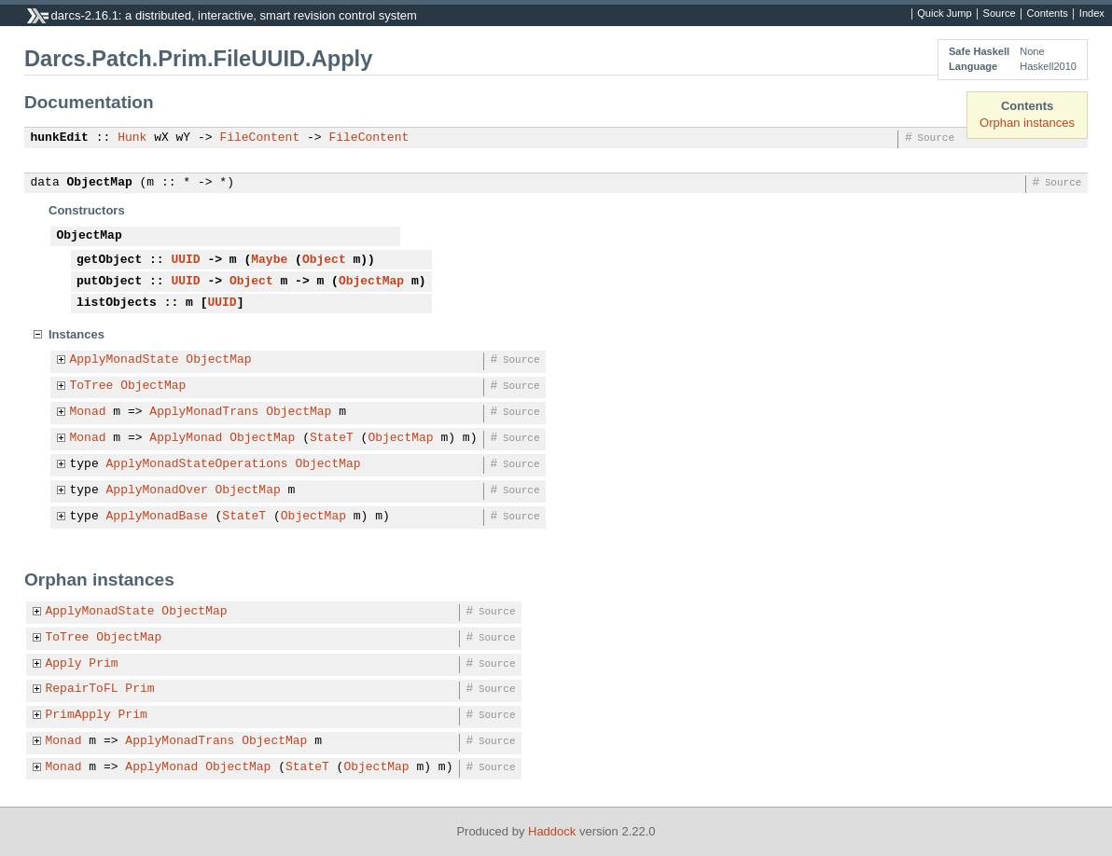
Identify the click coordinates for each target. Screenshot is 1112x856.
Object (324, 260)
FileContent (259, 138)
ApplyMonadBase (157, 516)
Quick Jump (944, 14)
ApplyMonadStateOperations (197, 464)
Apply (64, 664)
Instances (76, 334)
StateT (332, 438)
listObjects (116, 303)
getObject (109, 260)
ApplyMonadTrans (203, 412)
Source (999, 14)
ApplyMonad (185, 438)
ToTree (92, 386)
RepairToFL (82, 689)
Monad (88, 412)
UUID (185, 260)
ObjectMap (99, 182)
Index (1092, 14)
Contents (1047, 14)
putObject (109, 281)
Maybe (269, 260)
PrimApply (78, 715)
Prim (103, 664)
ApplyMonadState (124, 360)
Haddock (552, 831)
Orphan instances (1027, 123)
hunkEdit (60, 138)
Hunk (132, 138)
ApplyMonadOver (157, 490)
